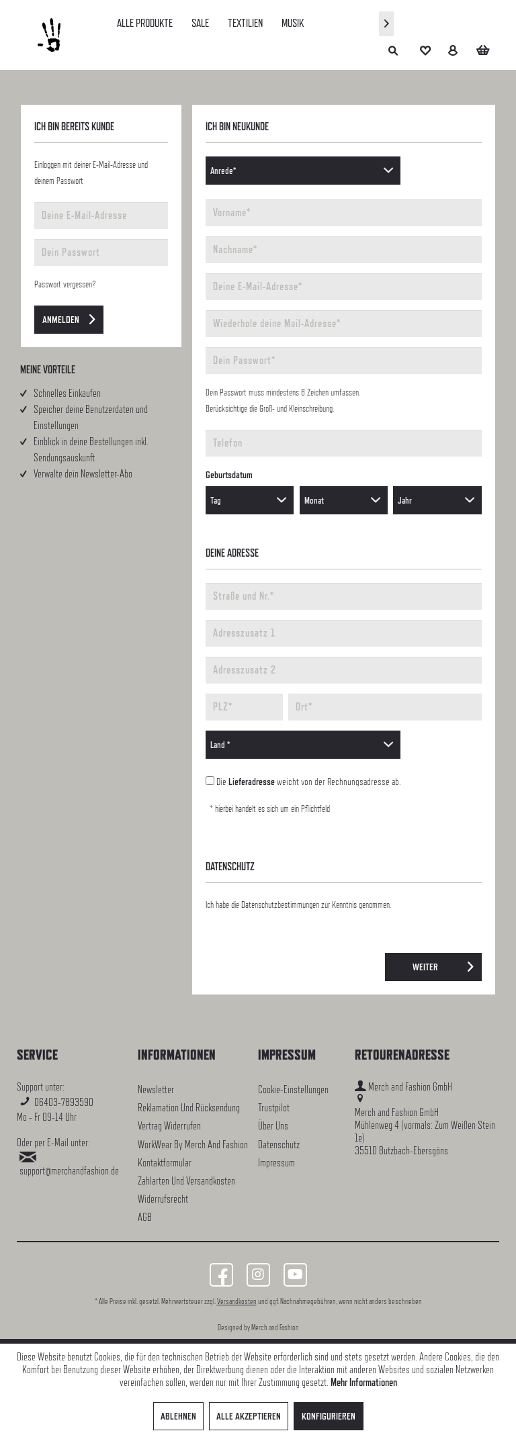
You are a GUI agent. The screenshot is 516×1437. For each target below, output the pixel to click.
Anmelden (68, 317)
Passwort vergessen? (65, 284)
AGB (145, 1217)
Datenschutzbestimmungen (280, 904)
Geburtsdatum (229, 474)
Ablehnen (178, 1416)
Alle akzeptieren (248, 1416)
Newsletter (156, 1089)
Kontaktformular (164, 1162)
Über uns (273, 1125)
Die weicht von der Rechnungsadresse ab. (308, 781)
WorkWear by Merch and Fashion (193, 1144)
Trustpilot (274, 1107)
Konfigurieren (328, 1416)
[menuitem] (145, 23)
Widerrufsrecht (163, 1199)
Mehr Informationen (364, 1382)
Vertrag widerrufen (169, 1125)
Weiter (443, 964)
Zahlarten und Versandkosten (186, 1180)
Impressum (276, 1162)
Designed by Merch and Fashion (258, 1327)
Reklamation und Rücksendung (189, 1107)
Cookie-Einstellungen (293, 1089)
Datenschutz (279, 1144)
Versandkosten (237, 1301)
